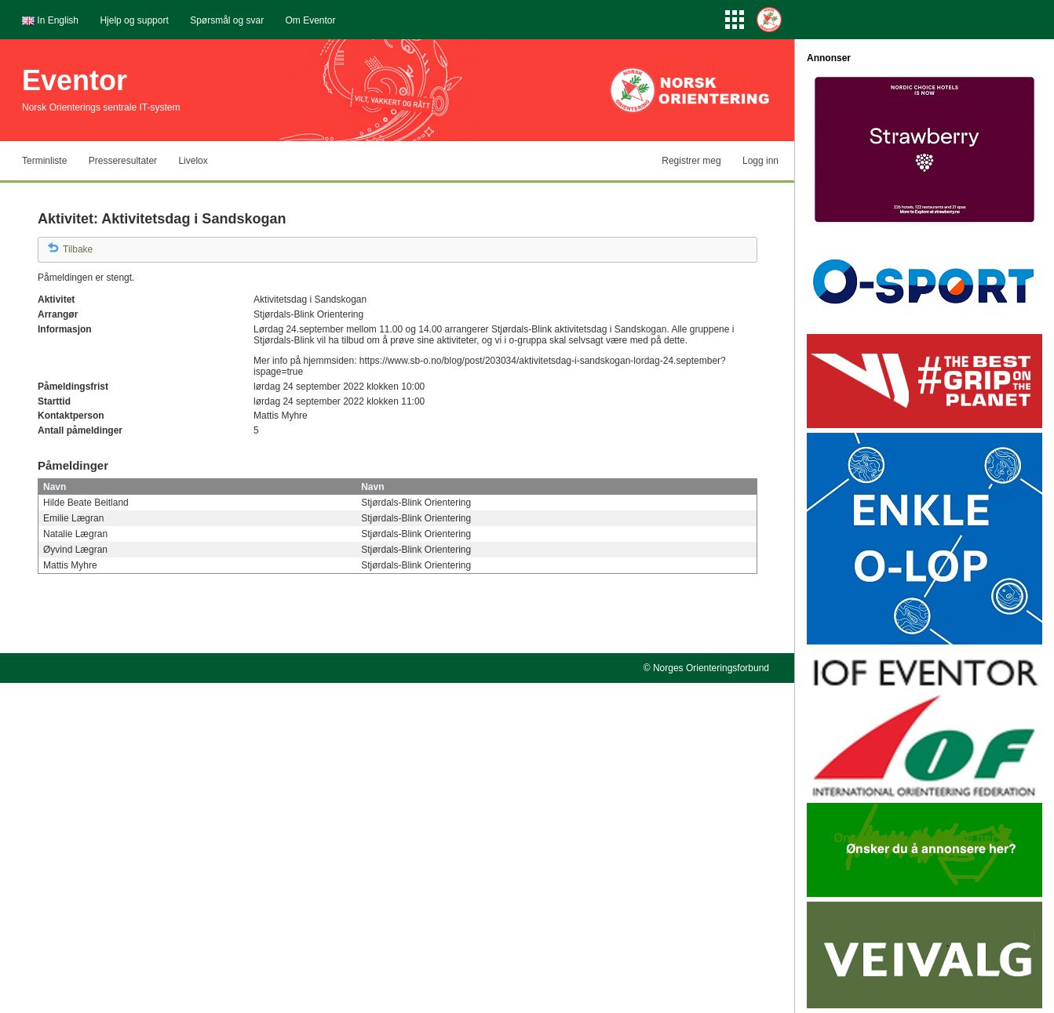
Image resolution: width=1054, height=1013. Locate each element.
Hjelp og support (134, 20)
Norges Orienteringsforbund (711, 668)
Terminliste (44, 160)
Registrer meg (691, 160)
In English (57, 20)
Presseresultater (123, 160)
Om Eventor (311, 20)
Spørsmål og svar (227, 20)
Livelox (192, 160)
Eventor (74, 80)
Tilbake (78, 249)
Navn (54, 486)
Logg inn (760, 160)
